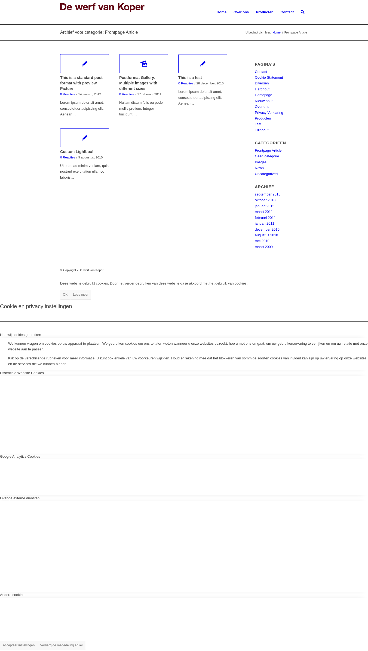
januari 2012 (264, 206)
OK (65, 295)
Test (258, 124)
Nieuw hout (263, 101)
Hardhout (262, 89)
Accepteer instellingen (19, 645)
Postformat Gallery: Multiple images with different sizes (138, 83)
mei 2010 (262, 241)
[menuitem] (221, 12)
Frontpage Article (268, 150)
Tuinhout (261, 130)
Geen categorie (267, 156)
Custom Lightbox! (76, 151)
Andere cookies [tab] (12, 595)
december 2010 (267, 229)
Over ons (262, 107)
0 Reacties (67, 94)
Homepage (263, 95)
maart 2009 (264, 247)
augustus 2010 (266, 235)
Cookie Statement (269, 77)
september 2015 (267, 194)
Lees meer (80, 295)
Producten (263, 118)
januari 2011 (264, 223)
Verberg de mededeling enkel (61, 645)
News (259, 168)
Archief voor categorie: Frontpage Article (99, 32)
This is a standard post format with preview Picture (81, 83)
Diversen (262, 83)
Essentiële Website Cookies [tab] (22, 373)
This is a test (190, 77)
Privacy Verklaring (269, 113)
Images (260, 162)
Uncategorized (266, 174)
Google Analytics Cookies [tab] (20, 456)
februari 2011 (265, 218)
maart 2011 (264, 212)
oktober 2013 (265, 200)
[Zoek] (302, 12)
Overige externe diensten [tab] (19, 498)
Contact (261, 72)
